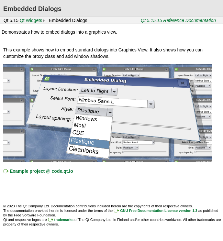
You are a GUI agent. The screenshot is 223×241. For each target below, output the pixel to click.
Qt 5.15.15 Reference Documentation (178, 20)
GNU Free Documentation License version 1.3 (158, 211)
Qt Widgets (31, 20)
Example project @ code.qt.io (41, 171)
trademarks (63, 220)
